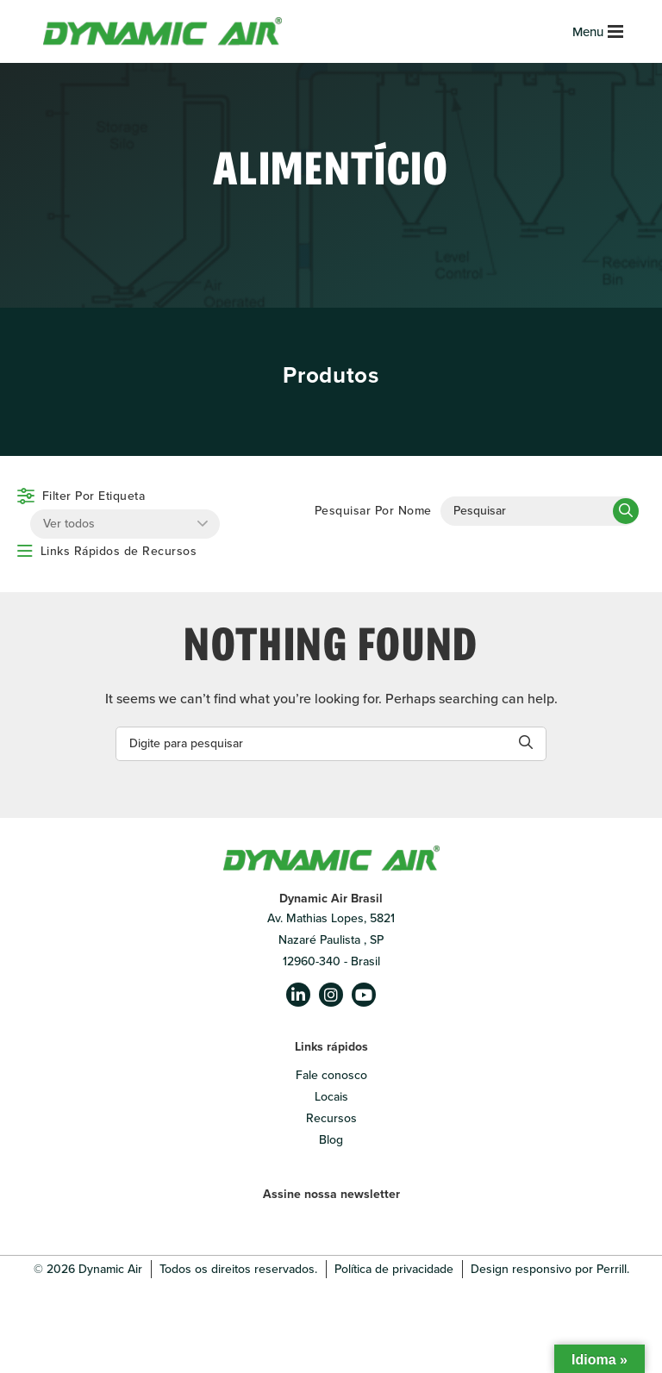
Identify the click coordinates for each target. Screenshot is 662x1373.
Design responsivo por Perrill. (550, 1269)
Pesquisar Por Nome (373, 511)
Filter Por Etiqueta (94, 496)
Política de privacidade (393, 1269)
